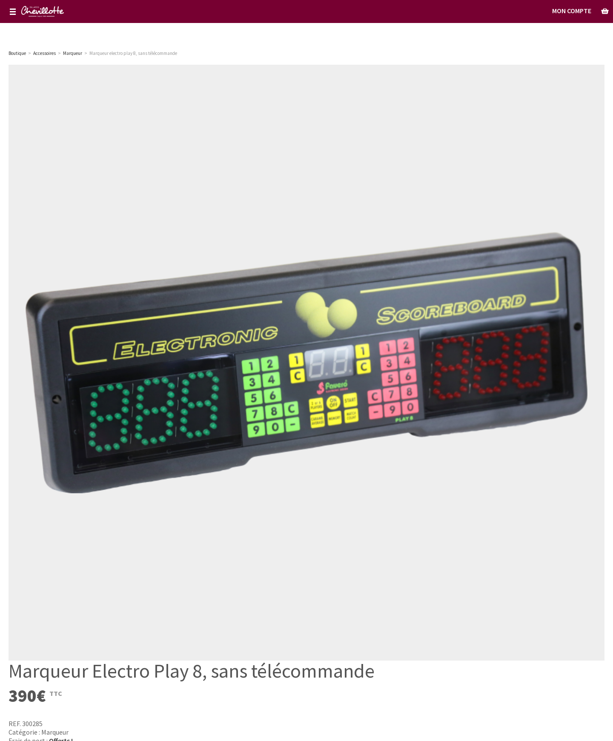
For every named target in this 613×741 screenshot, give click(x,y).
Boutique (17, 53)
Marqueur (55, 732)
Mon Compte (571, 10)
